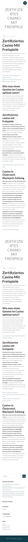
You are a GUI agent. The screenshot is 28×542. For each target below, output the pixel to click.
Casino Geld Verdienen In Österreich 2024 (13, 491)
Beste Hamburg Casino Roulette (10, 229)
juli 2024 (4, 509)
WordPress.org (6, 529)
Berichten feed (6, 525)
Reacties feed (5, 527)
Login (3, 524)
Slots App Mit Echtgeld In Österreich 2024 (13, 493)
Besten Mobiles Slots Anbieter (10, 392)
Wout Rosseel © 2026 (14, 538)
